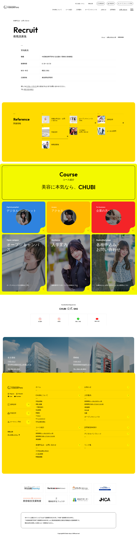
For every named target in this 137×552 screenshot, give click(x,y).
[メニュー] (131, 9)
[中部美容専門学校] (11, 7)
